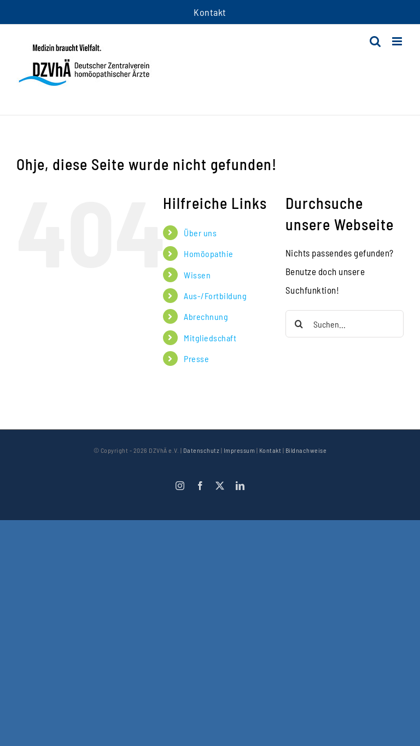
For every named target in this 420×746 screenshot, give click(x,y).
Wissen (197, 275)
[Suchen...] (344, 323)
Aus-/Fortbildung (215, 295)
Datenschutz (201, 450)
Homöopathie (209, 253)
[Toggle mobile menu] (398, 41)
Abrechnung (206, 316)
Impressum (239, 450)
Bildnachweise (306, 450)
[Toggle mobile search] (375, 41)
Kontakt (270, 450)
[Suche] (299, 323)
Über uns (200, 233)
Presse (196, 358)
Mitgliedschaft (210, 338)
